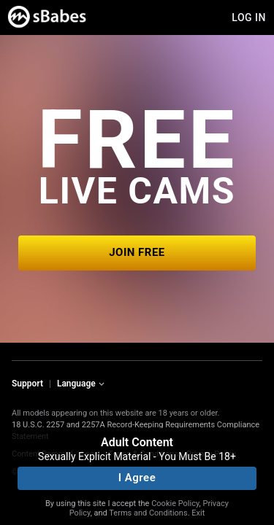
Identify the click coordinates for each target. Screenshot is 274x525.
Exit (198, 513)
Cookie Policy (175, 503)
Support (27, 383)
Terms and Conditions (148, 513)
